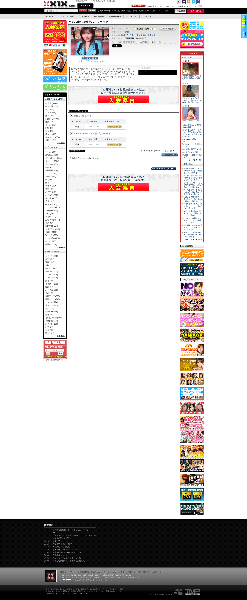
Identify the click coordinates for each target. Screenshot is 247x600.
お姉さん (125, 35)
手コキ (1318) (51, 186)
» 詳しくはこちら (80, 593)
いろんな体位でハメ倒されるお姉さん (69, 561)
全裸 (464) (49, 315)
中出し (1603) (51, 268)
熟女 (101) (49, 333)
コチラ (61, 360)
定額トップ (85, 5)
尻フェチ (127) (51, 305)
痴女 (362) (49, 131)
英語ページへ (179, 2)
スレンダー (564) (52, 137)
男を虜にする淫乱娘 (61, 547)
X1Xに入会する (123, 99)
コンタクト (184, 2)
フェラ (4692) (51, 198)
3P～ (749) (50, 214)
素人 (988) (49, 109)
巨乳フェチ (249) (52, 299)
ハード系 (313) (51, 290)
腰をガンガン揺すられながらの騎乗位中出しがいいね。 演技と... (193, 234)
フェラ (139, 35)
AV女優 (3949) (51, 103)
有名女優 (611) (51, 106)
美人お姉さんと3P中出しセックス (67, 552)
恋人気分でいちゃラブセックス (66, 549)
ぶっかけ (164, 11)
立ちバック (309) (52, 220)
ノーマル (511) (51, 271)
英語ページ (157, 572)
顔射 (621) (49, 167)
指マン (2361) (51, 204)
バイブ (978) (50, 192)
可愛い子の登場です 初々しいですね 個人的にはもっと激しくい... (193, 199)
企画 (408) (49, 293)
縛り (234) (49, 183)
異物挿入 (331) (51, 155)
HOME (149, 6)
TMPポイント (90, 61)
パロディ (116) (51, 275)
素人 (119, 11)
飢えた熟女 (57, 541)
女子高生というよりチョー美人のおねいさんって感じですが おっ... (193, 192)
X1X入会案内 (55, 33)
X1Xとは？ (159, 6)
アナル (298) (50, 152)
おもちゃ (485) (51, 164)
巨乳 (123, 11)
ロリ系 (114, 11)
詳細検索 (85, 572)
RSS (189, 2)
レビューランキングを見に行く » (163, 169)
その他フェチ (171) (53, 318)
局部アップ (156, 11)
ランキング (131, 16)
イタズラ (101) (51, 284)
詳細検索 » (61, 143)
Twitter (193, 2)
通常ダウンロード (114, 126)
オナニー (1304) (52, 161)
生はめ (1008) (51, 232)
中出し (132, 35)
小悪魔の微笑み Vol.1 (192, 149)
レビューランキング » (193, 239)
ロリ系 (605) (50, 113)
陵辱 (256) (49, 281)
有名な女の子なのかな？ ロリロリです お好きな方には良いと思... (194, 206)
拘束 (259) (49, 259)
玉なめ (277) (50, 217)
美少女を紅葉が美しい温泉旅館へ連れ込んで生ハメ (191, 78)
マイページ (138, 6)
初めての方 (171, 6)
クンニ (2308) (51, 174)
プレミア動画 (83, 16)
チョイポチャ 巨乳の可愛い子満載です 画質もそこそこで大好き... (193, 170)
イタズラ (148, 11)
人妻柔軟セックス (60, 555)
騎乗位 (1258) (51, 244)
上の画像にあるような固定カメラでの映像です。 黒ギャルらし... (193, 227)
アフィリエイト (119, 572)
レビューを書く (89, 58)
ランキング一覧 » (195, 160)
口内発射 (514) (51, 226)
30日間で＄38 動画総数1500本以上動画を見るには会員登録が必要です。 (123, 91)
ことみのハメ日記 (191, 152)
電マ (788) (49, 189)
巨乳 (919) (49, 128)
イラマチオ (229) (52, 229)
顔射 (145, 35)
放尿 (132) (49, 201)
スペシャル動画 (67, 16)
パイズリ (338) (51, 195)
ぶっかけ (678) (51, 278)
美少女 (141, 11)
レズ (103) (49, 330)
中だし (129, 11)
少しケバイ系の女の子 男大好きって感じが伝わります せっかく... (193, 178)
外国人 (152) (50, 140)
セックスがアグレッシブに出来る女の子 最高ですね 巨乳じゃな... (193, 185)
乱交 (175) (49, 327)
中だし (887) (50, 241)
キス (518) (49, 223)
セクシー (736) (51, 311)
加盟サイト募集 (134, 572)
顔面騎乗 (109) (51, 170)
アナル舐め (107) (52, 238)
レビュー (147, 16)
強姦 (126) (49, 262)
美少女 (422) (50, 134)
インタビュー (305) (53, 158)
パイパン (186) (51, 324)
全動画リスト (183, 6)
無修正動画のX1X (60, 4)
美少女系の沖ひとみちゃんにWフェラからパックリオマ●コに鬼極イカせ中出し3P (192, 133)
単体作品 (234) (51, 321)
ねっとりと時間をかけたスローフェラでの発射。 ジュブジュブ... (193, 220)
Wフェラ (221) (51, 235)
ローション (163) (52, 207)
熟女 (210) (49, 122)
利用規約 (146, 572)
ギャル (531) (50, 125)
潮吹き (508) (50, 176)
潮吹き (135, 11)
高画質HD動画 (115, 16)
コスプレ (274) (51, 302)
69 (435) (48, 180)
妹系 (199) (49, 116)
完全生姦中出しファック (191, 120)
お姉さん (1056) (52, 119)
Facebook (198, 2)
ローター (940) (51, 210)
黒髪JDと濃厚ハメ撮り (62, 544)
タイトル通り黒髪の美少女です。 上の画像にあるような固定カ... (193, 213)
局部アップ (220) (52, 296)
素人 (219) (49, 308)
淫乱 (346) (49, 287)
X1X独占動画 (99, 16)
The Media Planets (187, 592)
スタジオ (151, 35)
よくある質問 (196, 6)
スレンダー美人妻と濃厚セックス (67, 558)
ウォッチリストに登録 (167, 29)
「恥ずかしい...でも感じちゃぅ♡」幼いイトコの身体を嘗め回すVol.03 (191, 100)
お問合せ (107, 572)
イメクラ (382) (51, 256)
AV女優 (126, 32)
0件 (159, 42)
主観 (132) (49, 265)
